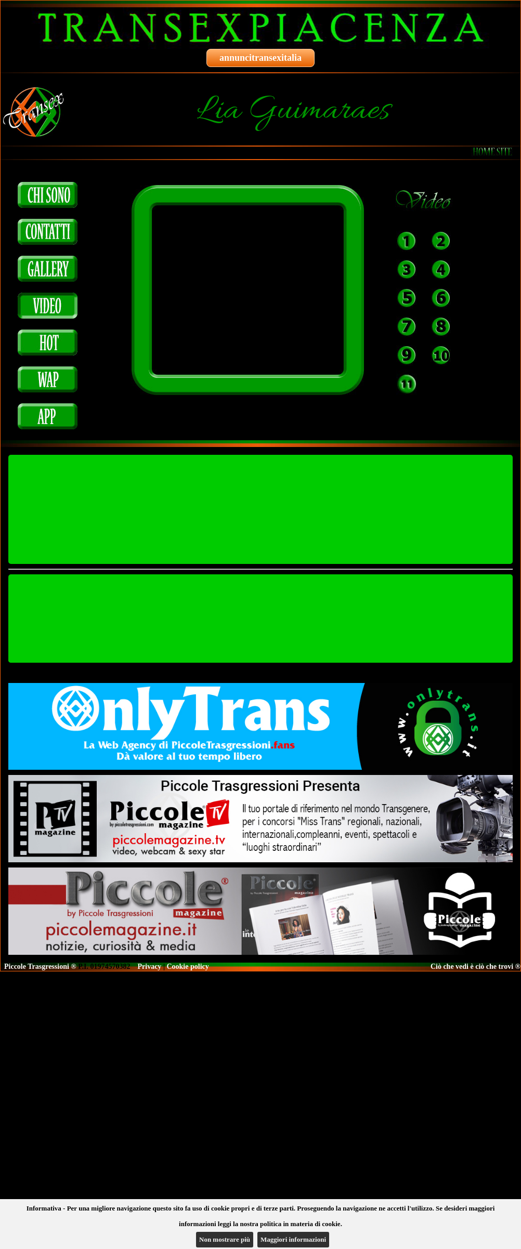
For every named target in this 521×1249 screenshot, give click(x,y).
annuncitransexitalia (260, 57)
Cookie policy (187, 966)
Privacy (150, 966)
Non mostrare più (224, 1239)
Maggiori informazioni (293, 1239)
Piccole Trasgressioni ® (40, 966)
